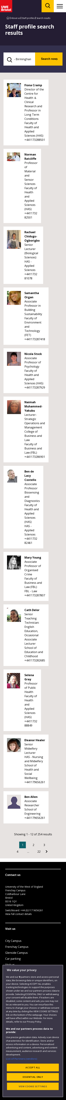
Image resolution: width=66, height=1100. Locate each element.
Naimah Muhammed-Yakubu (33, 406)
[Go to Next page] (46, 852)
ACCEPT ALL (32, 1067)
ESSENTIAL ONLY (33, 1076)
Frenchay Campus (16, 947)
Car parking (13, 959)
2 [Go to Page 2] (33, 845)
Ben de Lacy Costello (30, 476)
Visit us (10, 965)
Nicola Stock (33, 354)
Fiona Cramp (33, 85)
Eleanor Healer (34, 740)
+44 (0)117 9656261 (31, 910)
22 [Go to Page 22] (39, 852)
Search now (49, 58)
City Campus (13, 941)
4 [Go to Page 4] (17, 852)
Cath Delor (31, 610)
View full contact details (18, 914)
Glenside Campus (16, 953)
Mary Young (32, 557)
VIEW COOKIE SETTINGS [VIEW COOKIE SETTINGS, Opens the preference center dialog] (33, 1086)
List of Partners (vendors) (21, 1058)
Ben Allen (31, 797)
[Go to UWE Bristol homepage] (7, 18)
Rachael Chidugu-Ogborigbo (32, 236)
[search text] (19, 59)
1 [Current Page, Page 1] (22, 845)
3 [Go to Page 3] (44, 845)
